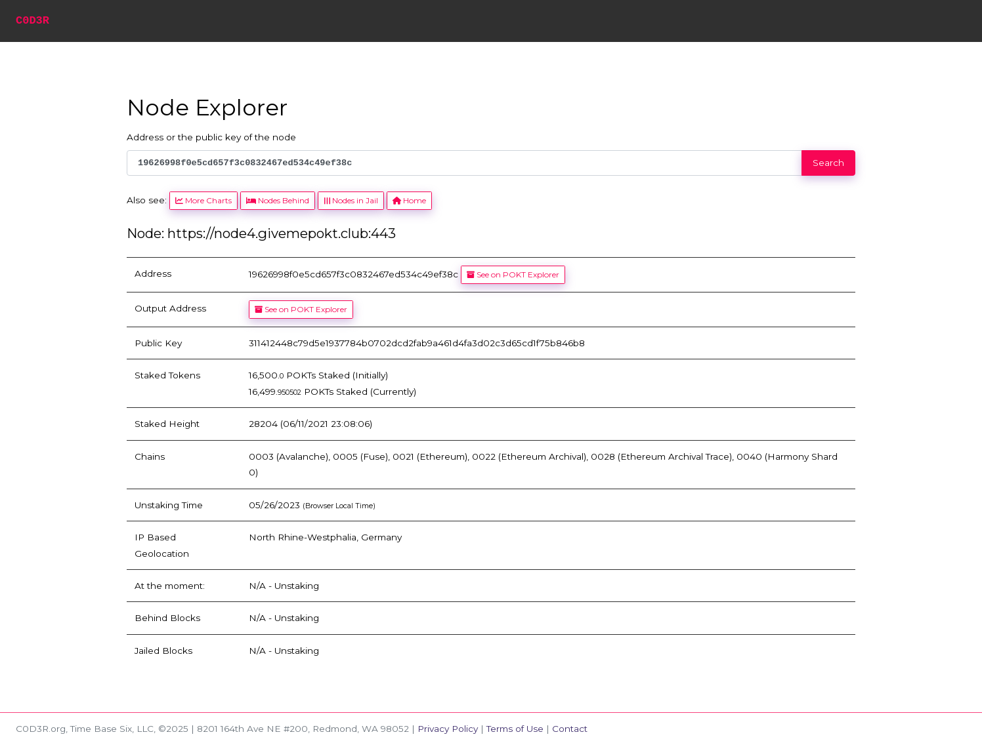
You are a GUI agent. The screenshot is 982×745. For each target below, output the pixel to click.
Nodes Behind (277, 200)
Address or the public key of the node (211, 137)
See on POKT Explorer (513, 274)
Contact (569, 728)
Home (409, 200)
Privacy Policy (447, 728)
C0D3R (32, 20)
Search (828, 162)
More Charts (203, 200)
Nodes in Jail (350, 200)
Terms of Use (515, 728)
